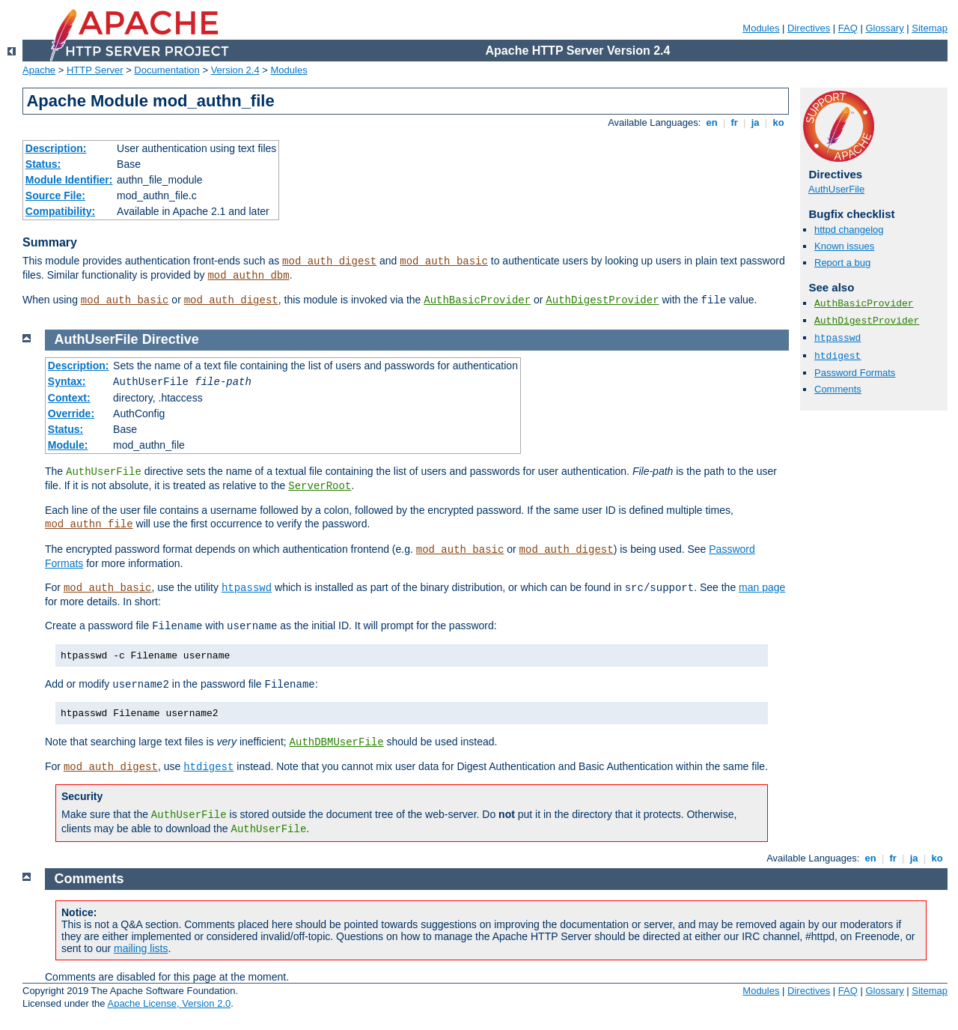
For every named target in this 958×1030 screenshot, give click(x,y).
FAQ (848, 28)
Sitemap (930, 28)
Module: (68, 445)
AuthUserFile (836, 189)
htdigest (837, 356)
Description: (56, 148)
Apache (38, 70)
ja (755, 122)
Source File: (55, 196)
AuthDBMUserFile (337, 742)
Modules (760, 28)
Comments (837, 389)
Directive (170, 339)
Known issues (844, 246)
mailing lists (141, 948)
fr (734, 122)
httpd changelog (849, 229)
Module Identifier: (69, 180)
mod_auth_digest (329, 261)
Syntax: (67, 381)
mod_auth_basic (444, 261)
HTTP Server (95, 70)
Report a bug (842, 262)
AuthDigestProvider (602, 300)
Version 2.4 (235, 70)
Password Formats (854, 372)
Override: (71, 413)
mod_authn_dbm (248, 276)
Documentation (166, 70)
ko (778, 122)
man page (762, 587)
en (712, 122)
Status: (43, 164)
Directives (808, 28)
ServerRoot (319, 486)
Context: (69, 398)
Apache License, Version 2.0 (169, 1003)
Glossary (884, 28)
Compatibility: (60, 211)
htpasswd (837, 338)
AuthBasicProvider (477, 300)
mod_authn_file (89, 524)
